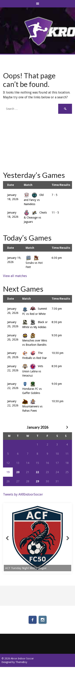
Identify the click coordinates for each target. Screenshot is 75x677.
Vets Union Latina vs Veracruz (32, 371)
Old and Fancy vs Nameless (34, 199)
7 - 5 (54, 194)
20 (17, 472)
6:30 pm (57, 257)
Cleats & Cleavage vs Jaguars (35, 217)
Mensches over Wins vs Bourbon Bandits (34, 340)
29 (37, 481)
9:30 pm (57, 335)
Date (10, 184)
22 (37, 472)
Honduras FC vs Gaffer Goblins (32, 388)
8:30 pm (57, 322)
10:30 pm (57, 353)
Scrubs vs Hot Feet (34, 262)
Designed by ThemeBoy (14, 662)
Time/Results (61, 184)
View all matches (15, 276)
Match (28, 184)
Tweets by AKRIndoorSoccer (23, 494)
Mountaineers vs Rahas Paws (32, 406)
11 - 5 (55, 212)
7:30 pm (57, 308)
